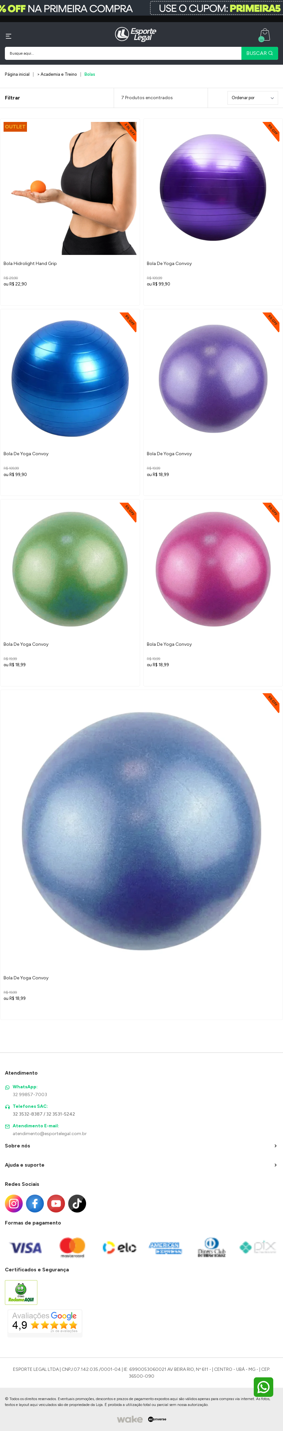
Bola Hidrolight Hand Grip (30, 263)
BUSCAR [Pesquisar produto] (259, 53)
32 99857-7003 (30, 1094)
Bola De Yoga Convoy (169, 263)
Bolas (89, 74)
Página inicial (17, 74)
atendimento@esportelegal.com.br (50, 1133)
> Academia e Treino (57, 74)
